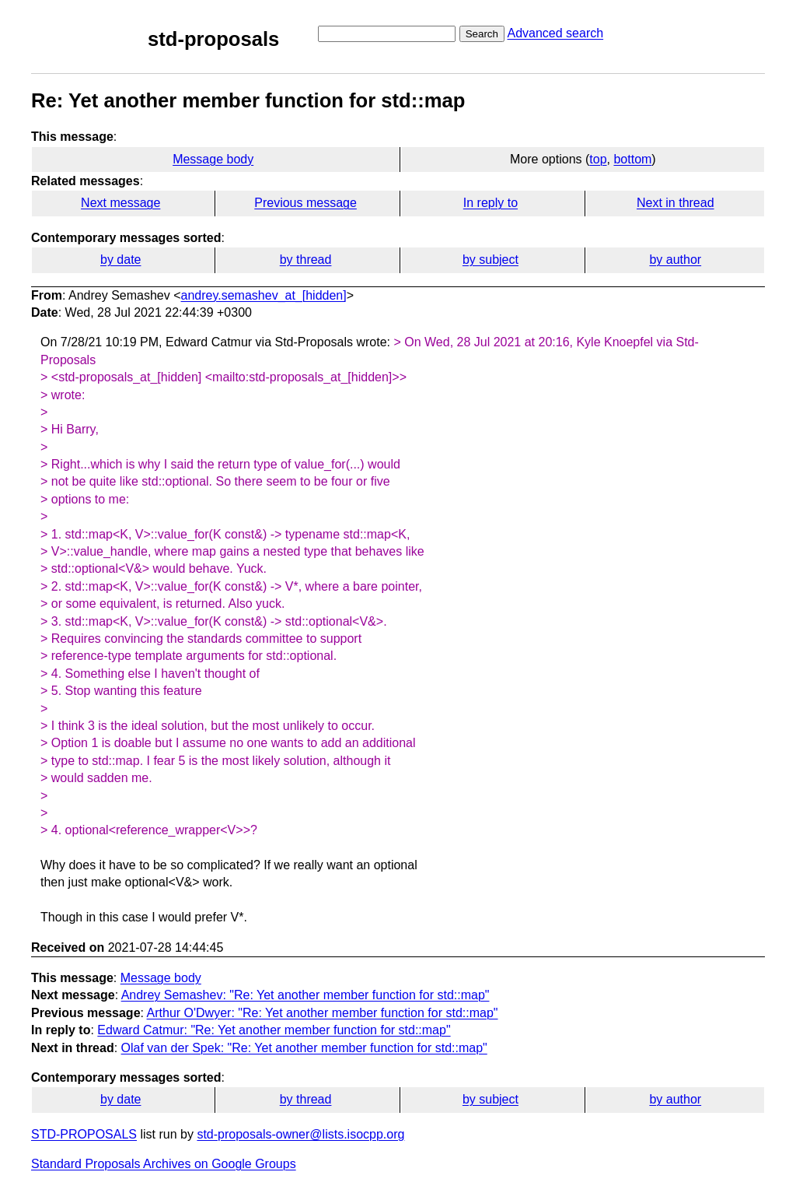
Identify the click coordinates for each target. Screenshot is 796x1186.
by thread (306, 259)
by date (120, 259)
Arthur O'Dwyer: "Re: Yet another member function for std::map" (322, 1012)
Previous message (305, 202)
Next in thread (675, 202)
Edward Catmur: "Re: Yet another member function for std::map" (273, 1030)
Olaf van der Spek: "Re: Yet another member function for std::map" (304, 1047)
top (597, 159)
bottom (632, 159)
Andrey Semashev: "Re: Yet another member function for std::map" (305, 995)
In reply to (490, 202)
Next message (120, 202)
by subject (490, 259)
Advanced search (555, 33)
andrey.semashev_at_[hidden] (264, 295)
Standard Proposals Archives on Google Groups (163, 1163)
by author (675, 259)
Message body (213, 159)
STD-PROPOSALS (84, 1134)
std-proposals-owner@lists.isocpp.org (300, 1134)
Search (482, 34)
